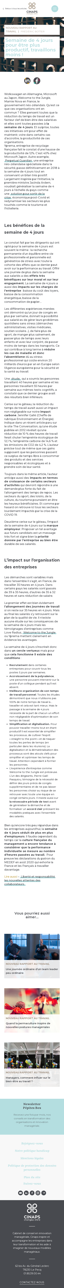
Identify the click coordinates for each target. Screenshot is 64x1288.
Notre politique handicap (32, 1151)
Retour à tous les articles (16, 8)
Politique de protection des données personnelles (32, 1168)
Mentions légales (32, 1158)
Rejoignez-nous (32, 1143)
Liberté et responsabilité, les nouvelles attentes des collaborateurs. (29, 880)
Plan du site (32, 1177)
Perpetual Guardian (18, 160)
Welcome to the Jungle (39, 632)
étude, (15, 378)
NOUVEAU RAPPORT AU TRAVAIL (27, 963)
